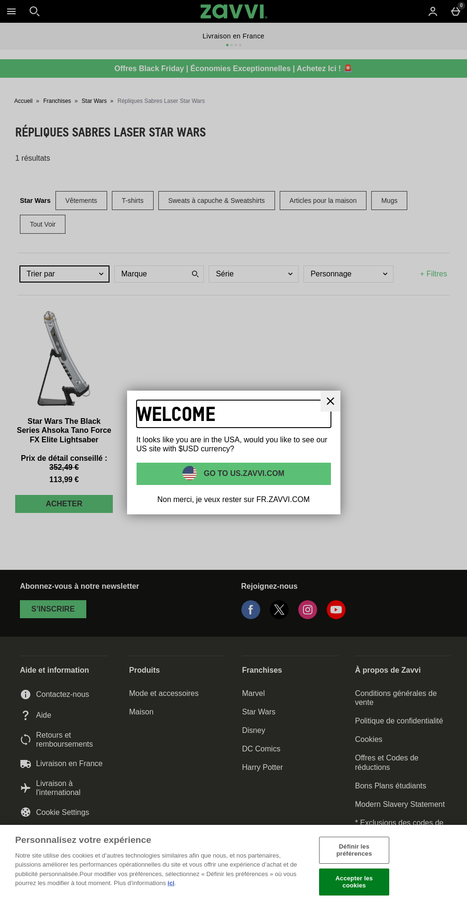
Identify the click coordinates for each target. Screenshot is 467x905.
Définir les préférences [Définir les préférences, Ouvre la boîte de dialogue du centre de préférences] (354, 850)
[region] (233, 865)
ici (171, 883)
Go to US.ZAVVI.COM (242, 473)
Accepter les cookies (354, 882)
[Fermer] (456, 864)
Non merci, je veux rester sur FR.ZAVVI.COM (233, 499)
